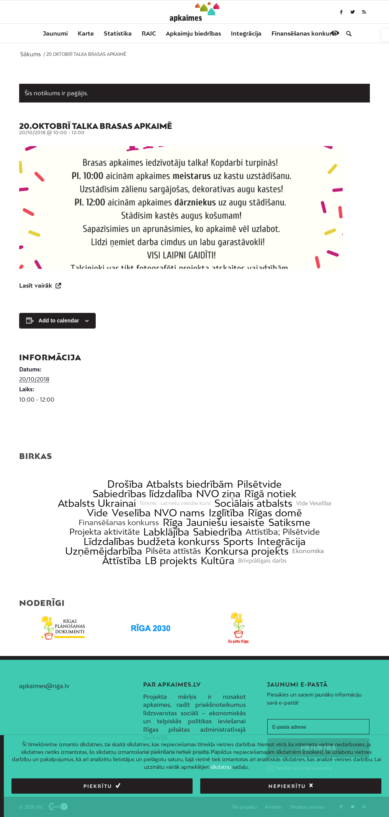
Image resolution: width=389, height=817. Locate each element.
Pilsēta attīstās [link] (173, 551)
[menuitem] (55, 33)
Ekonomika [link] (308, 551)
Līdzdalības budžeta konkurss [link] (151, 541)
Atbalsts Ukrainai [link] (97, 503)
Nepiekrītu (287, 786)
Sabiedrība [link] (217, 532)
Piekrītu (97, 786)
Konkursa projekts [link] (247, 551)
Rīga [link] (173, 522)
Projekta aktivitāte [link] (104, 532)
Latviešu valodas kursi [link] (185, 503)
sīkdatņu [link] (221, 767)
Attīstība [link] (121, 560)
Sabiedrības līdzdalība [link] (142, 493)
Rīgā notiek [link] (270, 493)
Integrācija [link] (281, 541)
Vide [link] (97, 513)
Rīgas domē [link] (275, 513)
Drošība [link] (125, 484)
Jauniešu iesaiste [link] (225, 522)
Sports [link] (238, 541)
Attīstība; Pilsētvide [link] (282, 532)
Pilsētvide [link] (259, 484)
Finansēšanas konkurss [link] (118, 522)
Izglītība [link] (226, 513)
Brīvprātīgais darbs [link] (262, 560)
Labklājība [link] (166, 532)
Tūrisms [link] (148, 503)
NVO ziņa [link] (218, 493)
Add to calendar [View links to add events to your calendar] (59, 320)
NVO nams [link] (179, 513)
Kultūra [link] (217, 560)
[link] (385, 35)
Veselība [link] (131, 513)
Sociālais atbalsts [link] (253, 503)
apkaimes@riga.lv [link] (44, 685)
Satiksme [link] (289, 522)
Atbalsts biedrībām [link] (189, 484)
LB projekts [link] (171, 560)
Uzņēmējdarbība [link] (103, 551)
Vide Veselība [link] (313, 503)
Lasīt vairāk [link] (36, 285)
